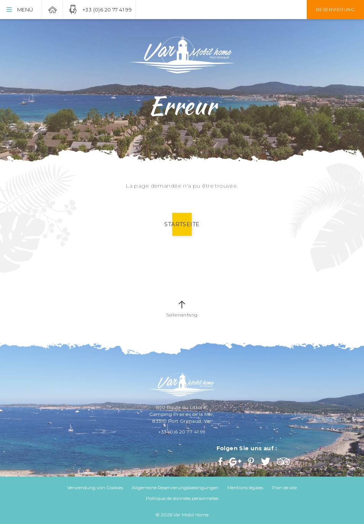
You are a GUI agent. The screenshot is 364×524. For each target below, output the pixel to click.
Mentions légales (245, 487)
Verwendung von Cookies (95, 487)
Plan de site (284, 487)
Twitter (266, 461)
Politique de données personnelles (182, 498)
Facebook (221, 461)
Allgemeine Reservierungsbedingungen (175, 487)
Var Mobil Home (52, 9)
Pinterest (252, 461)
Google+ (235, 461)
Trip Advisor (284, 461)
